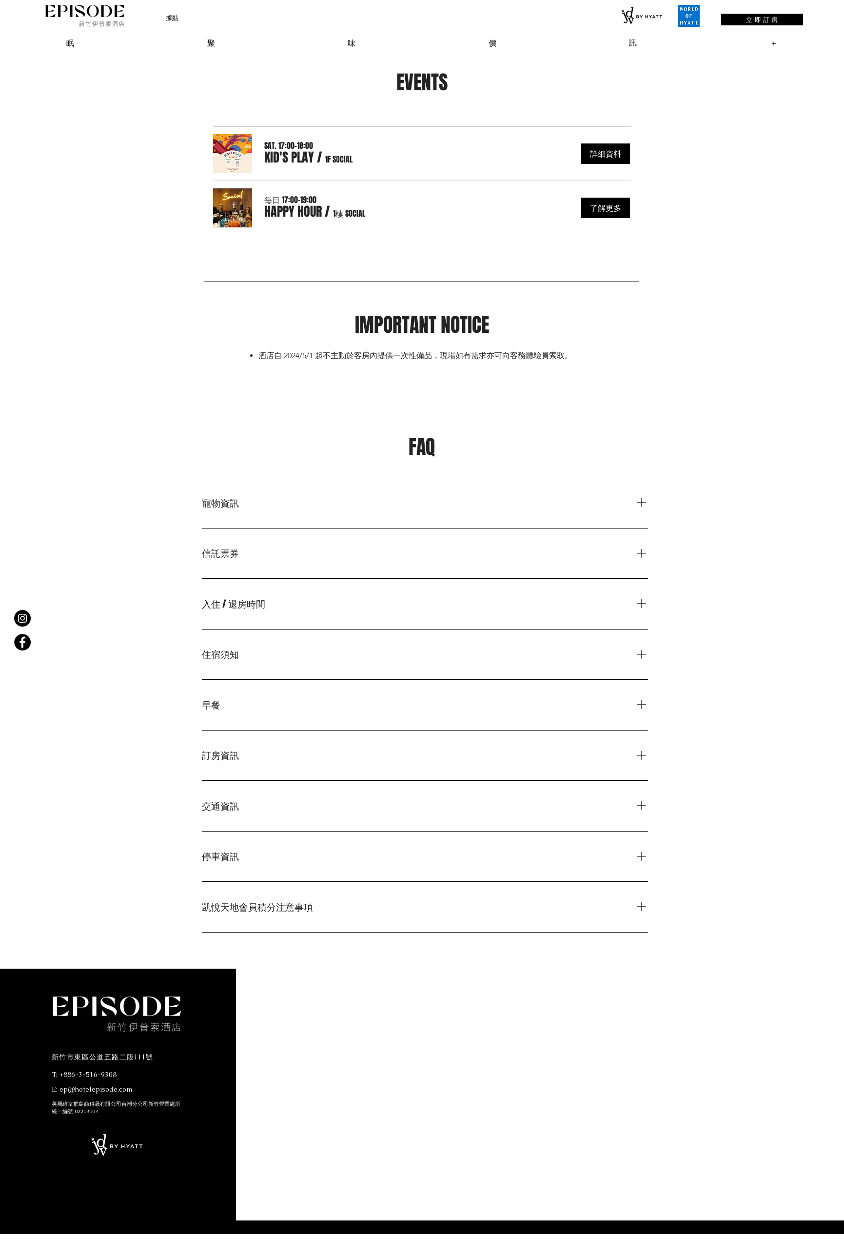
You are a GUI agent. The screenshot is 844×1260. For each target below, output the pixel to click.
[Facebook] (22, 642)
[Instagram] (22, 618)
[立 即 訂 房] (762, 19)
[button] (172, 17)
